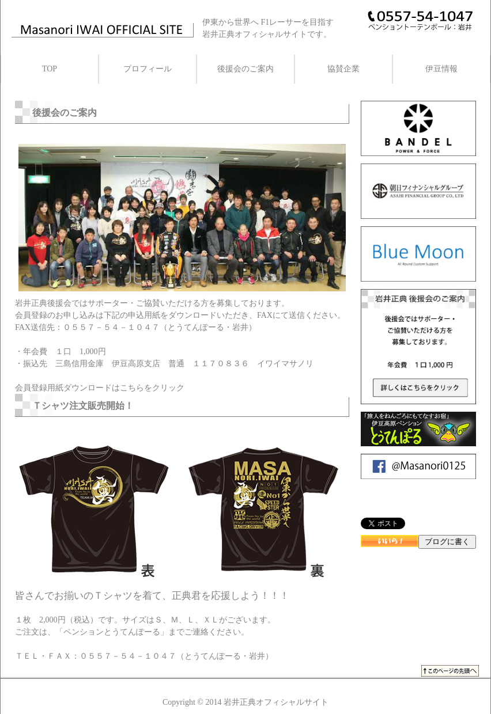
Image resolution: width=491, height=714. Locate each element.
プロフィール (147, 68)
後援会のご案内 (245, 68)
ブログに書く (447, 541)
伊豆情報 (441, 68)
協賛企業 (343, 68)
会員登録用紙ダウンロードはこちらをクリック (99, 387)
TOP (49, 68)
